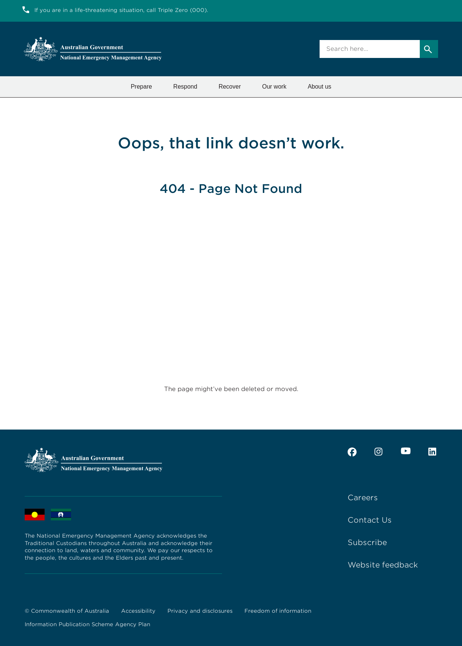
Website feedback (383, 564)
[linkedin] (432, 451)
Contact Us (370, 520)
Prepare (141, 86)
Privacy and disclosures (199, 611)
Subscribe (367, 542)
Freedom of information (277, 611)
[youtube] (406, 450)
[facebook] (352, 451)
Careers (363, 497)
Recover (230, 86)
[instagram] (378, 451)
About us (319, 86)
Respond (185, 86)
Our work (274, 86)
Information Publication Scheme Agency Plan (87, 624)
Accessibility (138, 611)
